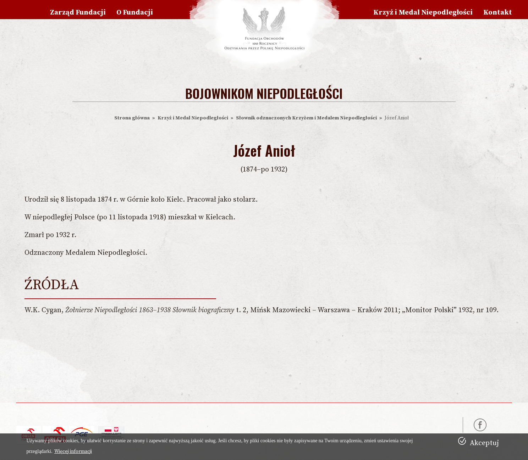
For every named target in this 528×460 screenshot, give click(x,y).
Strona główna (132, 118)
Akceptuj (484, 443)
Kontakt (497, 12)
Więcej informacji (73, 451)
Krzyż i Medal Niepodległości (423, 12)
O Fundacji (134, 12)
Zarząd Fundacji (78, 12)
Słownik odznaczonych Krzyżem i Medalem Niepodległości (306, 118)
